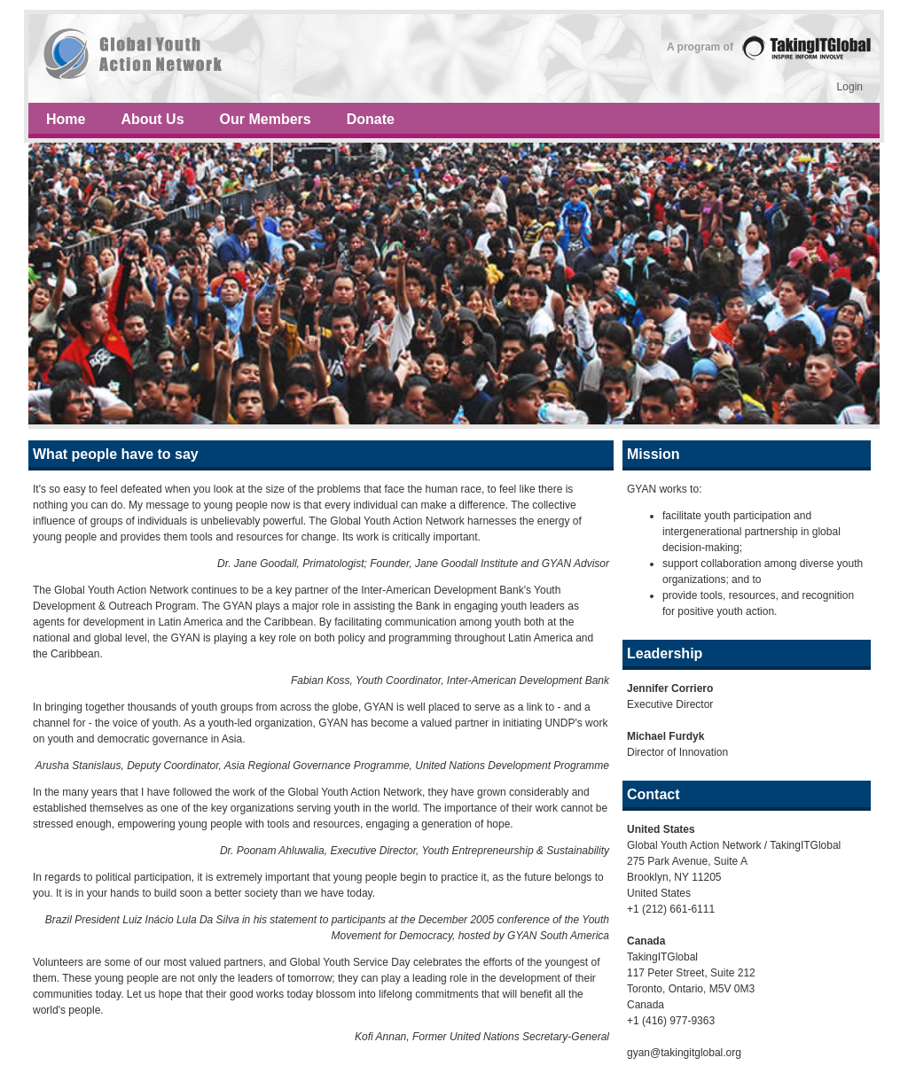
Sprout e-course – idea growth (454, 58)
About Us (152, 119)
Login (850, 87)
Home (65, 119)
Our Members (265, 119)
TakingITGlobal (806, 48)
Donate (371, 119)
